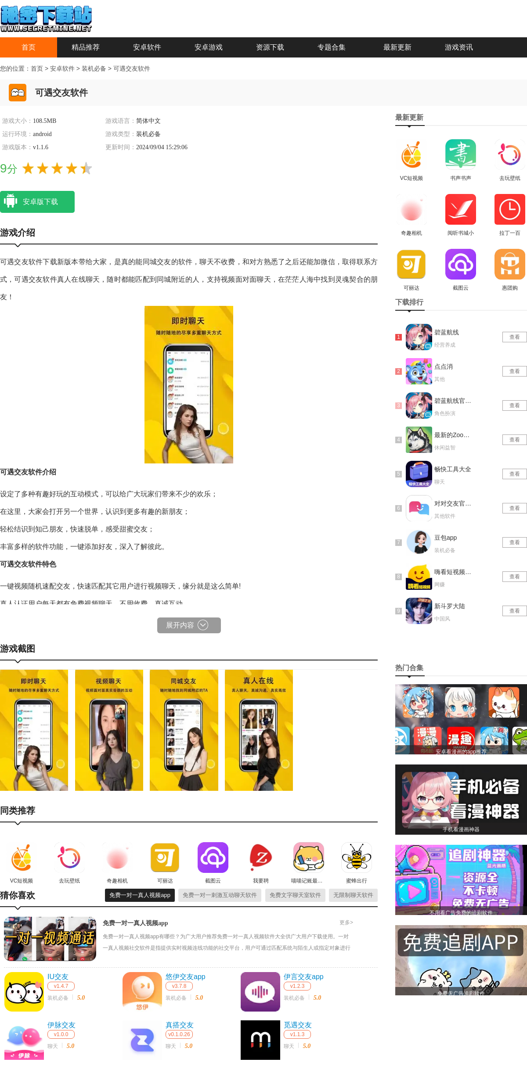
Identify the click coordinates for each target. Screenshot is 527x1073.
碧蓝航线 (446, 332)
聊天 (52, 1046)
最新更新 (397, 47)
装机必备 (95, 68)
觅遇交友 (298, 1025)
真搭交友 (180, 1025)
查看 (514, 337)
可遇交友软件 (131, 68)
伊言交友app (304, 976)
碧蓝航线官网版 (453, 400)
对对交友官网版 (453, 503)
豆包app (445, 537)
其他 (439, 379)
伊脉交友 (61, 1025)
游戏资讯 (459, 47)
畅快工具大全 (452, 469)
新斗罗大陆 (449, 606)
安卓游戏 (209, 47)
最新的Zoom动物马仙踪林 (453, 434)
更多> (346, 922)
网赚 (439, 584)
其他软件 (444, 516)
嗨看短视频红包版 (453, 571)
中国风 (442, 619)
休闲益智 (444, 448)
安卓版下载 (29, 201)
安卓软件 (147, 47)
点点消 (443, 366)
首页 (29, 47)
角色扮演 (444, 413)
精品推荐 (86, 47)
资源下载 (270, 47)
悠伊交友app (186, 976)
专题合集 (332, 47)
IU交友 (58, 976)
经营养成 (444, 345)
